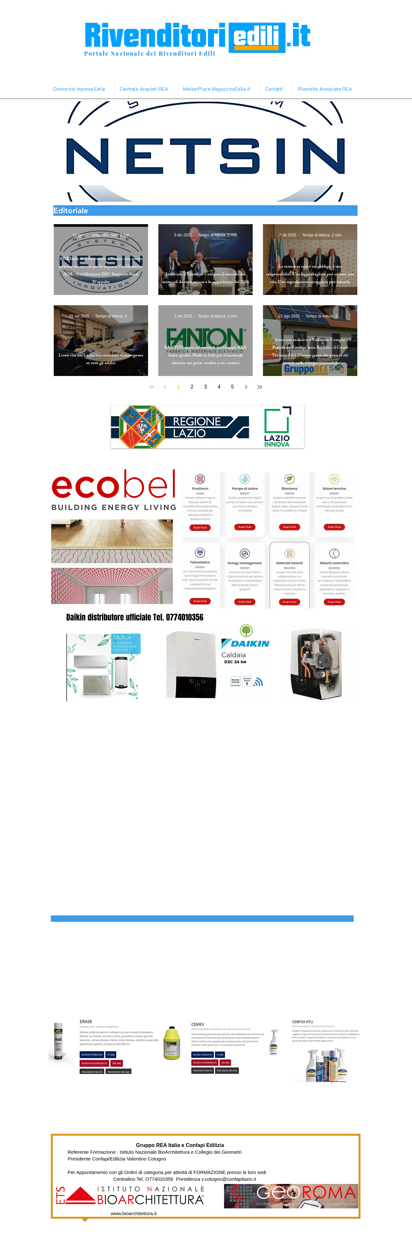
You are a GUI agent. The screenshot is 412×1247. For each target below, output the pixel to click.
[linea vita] (173, 191)
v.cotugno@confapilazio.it (228, 1179)
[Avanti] (366, 151)
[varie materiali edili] (239, 191)
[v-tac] (224, 191)
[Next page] (246, 387)
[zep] (180, 191)
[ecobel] (232, 191)
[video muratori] (202, 191)
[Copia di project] (150, 191)
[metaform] (195, 191)
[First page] (151, 387)
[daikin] (187, 191)
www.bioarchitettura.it (134, 1213)
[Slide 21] (269, 191)
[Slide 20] (254, 191)
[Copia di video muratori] (261, 191)
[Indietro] (44, 151)
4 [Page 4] (219, 387)
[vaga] (217, 191)
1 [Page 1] (178, 387)
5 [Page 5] (232, 387)
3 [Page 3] (205, 387)
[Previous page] (165, 387)
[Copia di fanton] (158, 191)
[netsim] (142, 191)
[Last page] (260, 387)
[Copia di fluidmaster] (165, 191)
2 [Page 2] (192, 387)
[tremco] (247, 191)
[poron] (210, 191)
